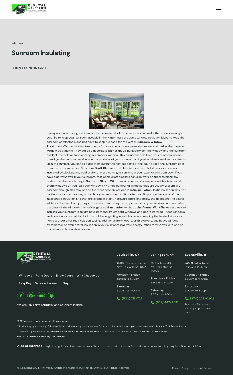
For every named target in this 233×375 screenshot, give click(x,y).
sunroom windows (91, 186)
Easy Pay (25, 283)
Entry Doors (64, 275)
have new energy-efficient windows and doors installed (126, 212)
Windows (25, 275)
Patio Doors (44, 275)
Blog (65, 283)
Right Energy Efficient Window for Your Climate (74, 346)
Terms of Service (202, 368)
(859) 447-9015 (167, 302)
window (157, 151)
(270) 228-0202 (202, 298)
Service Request (47, 283)
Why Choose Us (88, 275)
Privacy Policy (180, 368)
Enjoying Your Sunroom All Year (183, 346)
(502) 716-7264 (133, 298)
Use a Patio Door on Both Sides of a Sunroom (133, 346)
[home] (29, 9)
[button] (217, 9)
